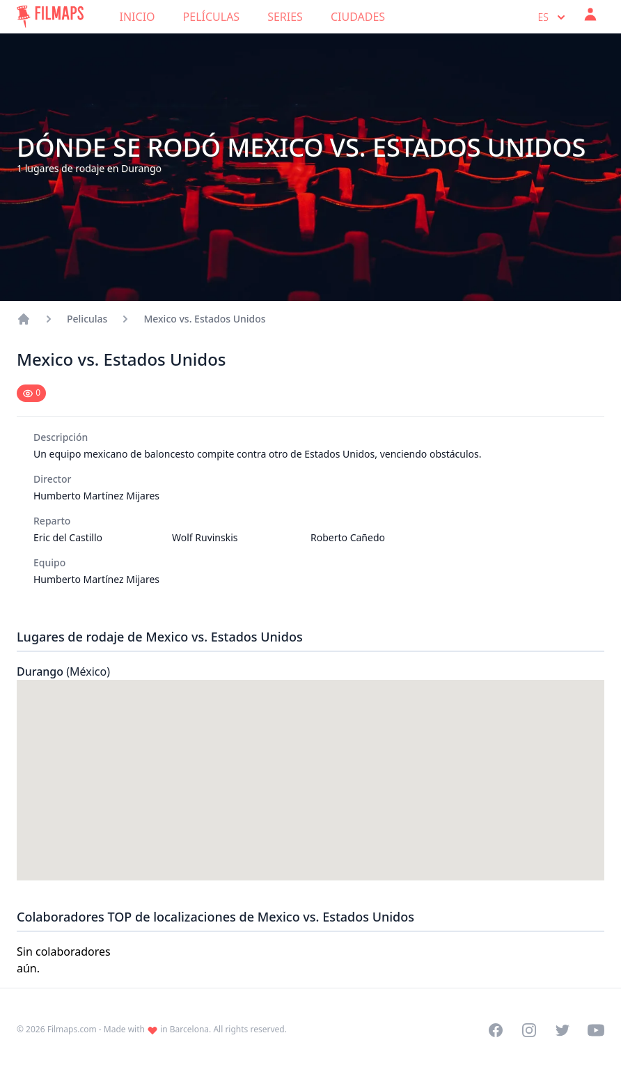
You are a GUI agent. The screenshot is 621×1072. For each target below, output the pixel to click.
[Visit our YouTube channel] (596, 1030)
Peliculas (87, 318)
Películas (211, 16)
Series (285, 16)
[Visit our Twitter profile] (562, 1030)
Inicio (137, 16)
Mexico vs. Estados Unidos (204, 318)
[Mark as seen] (31, 393)
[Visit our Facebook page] (495, 1030)
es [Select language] (553, 17)
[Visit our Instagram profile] (529, 1030)
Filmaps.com (72, 1029)
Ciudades (358, 16)
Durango (63, 671)
